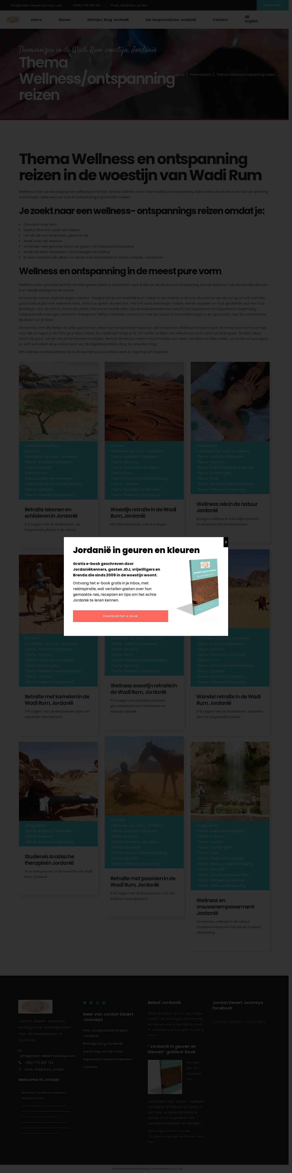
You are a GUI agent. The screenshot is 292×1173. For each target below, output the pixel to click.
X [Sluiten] (226, 542)
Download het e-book (120, 616)
